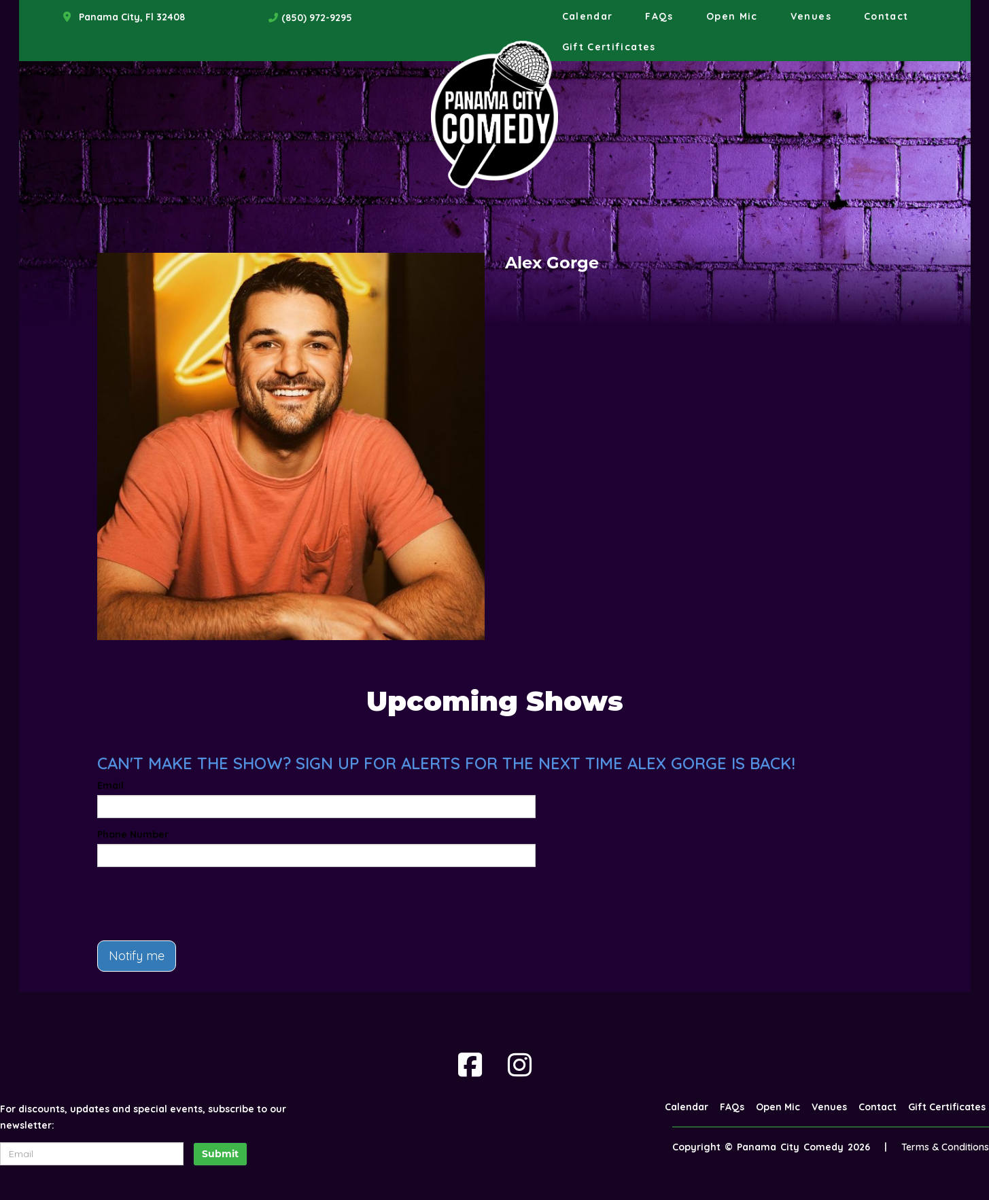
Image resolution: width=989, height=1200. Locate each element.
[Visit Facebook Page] (470, 1065)
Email (110, 785)
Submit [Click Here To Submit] (220, 1154)
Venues (811, 16)
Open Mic (732, 16)
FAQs (659, 16)
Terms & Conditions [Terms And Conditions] (945, 1147)
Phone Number (133, 834)
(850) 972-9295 (316, 18)
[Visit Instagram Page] (520, 1065)
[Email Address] (92, 1153)
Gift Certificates (609, 47)
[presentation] (200, 903)
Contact (886, 16)
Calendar (587, 16)
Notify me (136, 956)
